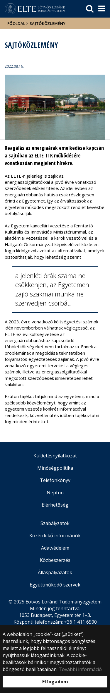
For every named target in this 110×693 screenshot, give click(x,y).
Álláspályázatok (55, 572)
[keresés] (90, 9)
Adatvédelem (55, 548)
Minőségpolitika (55, 468)
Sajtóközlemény (47, 23)
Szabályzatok (55, 523)
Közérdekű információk (55, 535)
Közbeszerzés (55, 560)
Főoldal (16, 23)
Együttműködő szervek (55, 584)
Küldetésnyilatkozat (55, 455)
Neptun (55, 492)
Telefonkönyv (55, 480)
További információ (80, 669)
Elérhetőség (55, 505)
